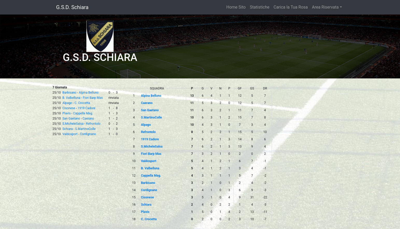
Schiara (67, 129)
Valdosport (70, 134)
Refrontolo (93, 124)
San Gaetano (71, 118)
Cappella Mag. (83, 113)
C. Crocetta (82, 103)
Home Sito (236, 7)
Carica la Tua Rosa (290, 7)
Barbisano (69, 92)
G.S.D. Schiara (72, 7)
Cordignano (88, 134)
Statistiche (260, 7)
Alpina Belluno (89, 92)
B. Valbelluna (71, 98)
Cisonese (68, 108)
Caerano (88, 118)
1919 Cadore (86, 108)
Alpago (67, 103)
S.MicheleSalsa (73, 124)
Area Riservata (325, 7)
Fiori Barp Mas (93, 98)
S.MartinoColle (85, 129)
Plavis (66, 113)
